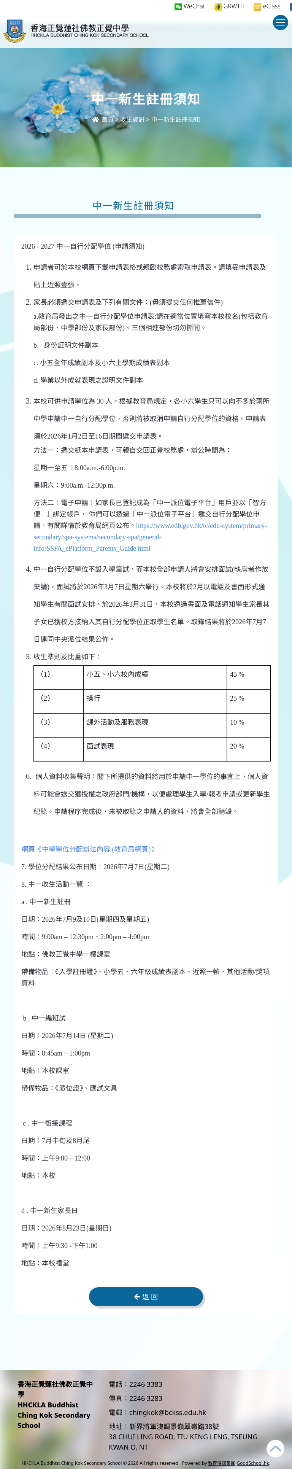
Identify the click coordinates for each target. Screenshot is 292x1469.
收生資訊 (132, 119)
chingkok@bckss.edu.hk (167, 1412)
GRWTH (229, 6)
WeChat (190, 6)
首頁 (102, 119)
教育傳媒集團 (221, 1463)
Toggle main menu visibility (282, 26)
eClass (267, 6)
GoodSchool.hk (253, 1463)
